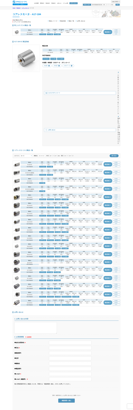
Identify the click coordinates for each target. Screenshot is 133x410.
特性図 (57, 66)
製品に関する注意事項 (71, 368)
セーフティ (92, 375)
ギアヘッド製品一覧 (75, 396)
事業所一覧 (69, 371)
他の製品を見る (17, 20)
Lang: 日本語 (115, 1)
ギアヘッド (69, 391)
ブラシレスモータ (70, 385)
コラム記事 (65, 3)
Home (14, 8)
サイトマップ (108, 366)
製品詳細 (62, 21)
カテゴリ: (17, 91)
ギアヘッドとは (73, 394)
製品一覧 (70, 21)
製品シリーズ (52, 21)
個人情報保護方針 (109, 360)
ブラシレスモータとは (75, 387)
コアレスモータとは (75, 380)
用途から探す (87, 4)
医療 (91, 363)
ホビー (91, 372)
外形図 (47, 66)
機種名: (36, 91)
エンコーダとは (73, 400)
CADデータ (68, 66)
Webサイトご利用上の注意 (111, 363)
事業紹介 (42, 3)
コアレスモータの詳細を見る (21, 22)
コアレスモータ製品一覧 (76, 382)
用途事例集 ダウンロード (92, 377)
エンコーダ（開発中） (71, 398)
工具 (91, 366)
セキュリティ (93, 370)
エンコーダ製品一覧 (75, 402)
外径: (47, 91)
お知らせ (59, 3)
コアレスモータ (25, 8)
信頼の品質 (69, 373)
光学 (91, 368)
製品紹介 (48, 3)
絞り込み (114, 91)
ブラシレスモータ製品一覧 (76, 389)
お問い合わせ (73, 3)
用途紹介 (53, 3)
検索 (118, 4)
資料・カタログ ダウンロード (94, 380)
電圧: (62, 91)
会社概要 (36, 3)
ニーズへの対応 (70, 366)
